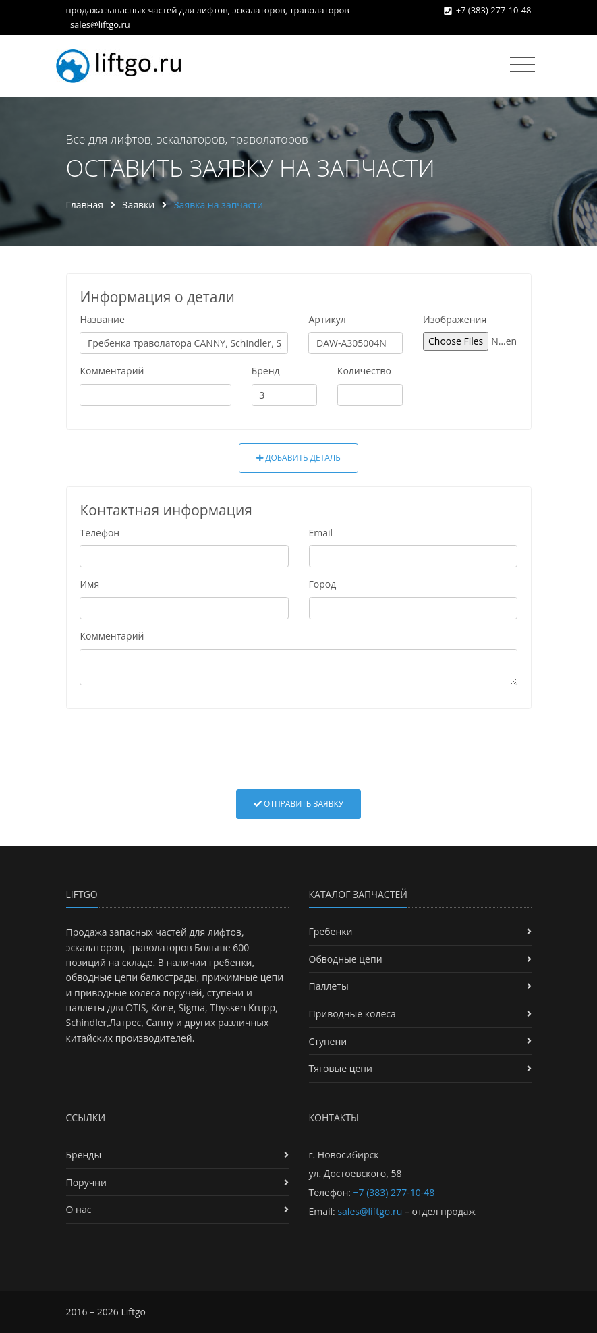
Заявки (138, 204)
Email (321, 532)
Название (102, 319)
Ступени (328, 1041)
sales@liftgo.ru (100, 24)
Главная (85, 204)
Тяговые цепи (340, 1068)
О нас (79, 1209)
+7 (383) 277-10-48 (494, 10)
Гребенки (331, 931)
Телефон (99, 532)
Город (323, 583)
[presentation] (298, 748)
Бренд (266, 370)
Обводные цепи (345, 959)
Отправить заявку (298, 804)
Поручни (86, 1182)
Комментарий (112, 370)
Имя (89, 583)
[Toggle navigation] (522, 65)
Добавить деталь (298, 457)
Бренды (84, 1154)
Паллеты (329, 986)
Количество (364, 370)
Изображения (454, 319)
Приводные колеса (352, 1013)
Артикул (326, 319)
